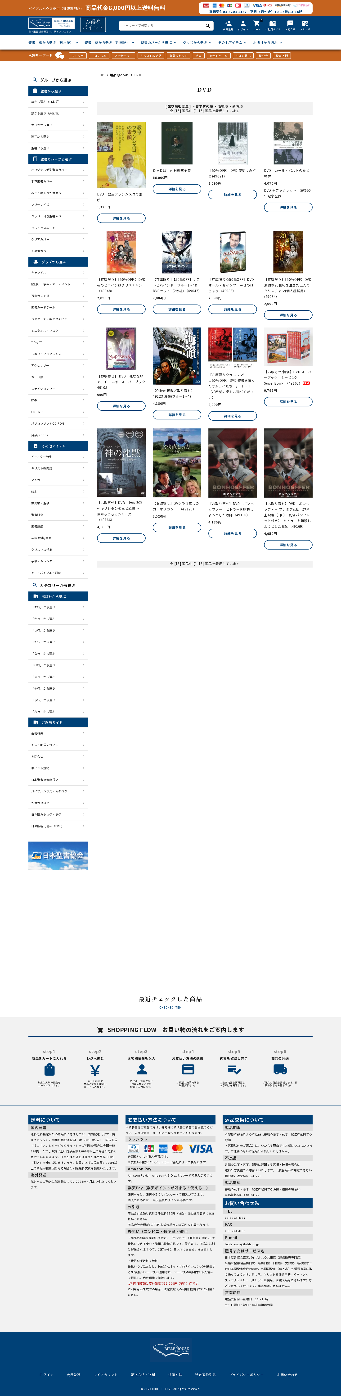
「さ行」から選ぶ (44, 630)
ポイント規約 (40, 768)
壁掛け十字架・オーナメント (50, 284)
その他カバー (40, 251)
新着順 (238, 106)
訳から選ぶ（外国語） (46, 113)
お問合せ (37, 756)
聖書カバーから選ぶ (156, 42)
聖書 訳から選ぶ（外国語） (107, 42)
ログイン (47, 1374)
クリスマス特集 (41, 549)
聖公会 (263, 56)
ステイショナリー (43, 389)
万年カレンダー (41, 296)
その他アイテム (230, 42)
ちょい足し (243, 56)
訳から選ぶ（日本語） (46, 102)
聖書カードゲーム (43, 307)
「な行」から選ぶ (44, 653)
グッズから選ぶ (195, 42)
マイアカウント (106, 1374)
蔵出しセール (219, 56)
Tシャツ (36, 342)
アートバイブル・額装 (46, 573)
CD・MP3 (38, 412)
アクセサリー (123, 56)
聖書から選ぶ (40, 148)
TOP (100, 75)
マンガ (35, 480)
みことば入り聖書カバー (47, 193)
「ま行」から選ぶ (44, 677)
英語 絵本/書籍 (41, 538)
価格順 (223, 106)
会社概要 (37, 733)
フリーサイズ (40, 204)
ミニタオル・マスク (44, 330)
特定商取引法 (205, 1374)
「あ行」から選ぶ (44, 607)
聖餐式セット (179, 56)
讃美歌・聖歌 (40, 503)
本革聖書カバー (41, 181)
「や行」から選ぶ (44, 688)
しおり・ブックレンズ (46, 354)
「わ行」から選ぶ (44, 711)
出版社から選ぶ (265, 42)
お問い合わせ (287, 1374)
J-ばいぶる (99, 56)
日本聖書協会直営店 (44, 780)
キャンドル (38, 272)
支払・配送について (44, 745)
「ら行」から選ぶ (44, 700)
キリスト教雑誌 (151, 56)
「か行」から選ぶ (44, 619)
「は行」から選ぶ (44, 665)
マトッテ (78, 56)
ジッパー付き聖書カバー (47, 216)
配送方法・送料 (143, 1374)
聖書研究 (37, 515)
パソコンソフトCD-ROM (47, 423)
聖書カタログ (40, 803)
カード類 (37, 377)
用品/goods (119, 75)
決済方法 (175, 1374)
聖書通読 (37, 526)
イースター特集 (41, 457)
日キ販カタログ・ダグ (46, 814)
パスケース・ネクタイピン (49, 319)
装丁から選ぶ (40, 136)
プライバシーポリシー (246, 1374)
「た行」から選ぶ (44, 642)
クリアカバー (40, 239)
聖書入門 (282, 56)
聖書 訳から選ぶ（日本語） (51, 42)
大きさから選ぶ (41, 125)
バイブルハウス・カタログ (49, 791)
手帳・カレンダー (43, 561)
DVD (137, 75)
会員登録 (74, 1374)
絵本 (199, 56)
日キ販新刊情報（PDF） (47, 826)
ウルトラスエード (43, 228)
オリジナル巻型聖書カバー (49, 170)
